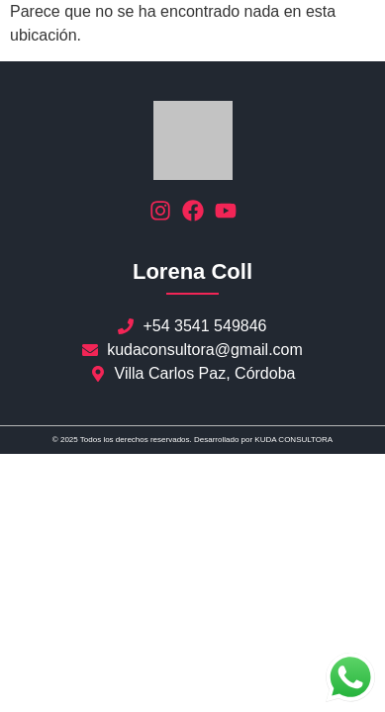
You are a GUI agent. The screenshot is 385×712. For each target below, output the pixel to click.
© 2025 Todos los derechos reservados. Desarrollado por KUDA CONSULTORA (192, 439)
